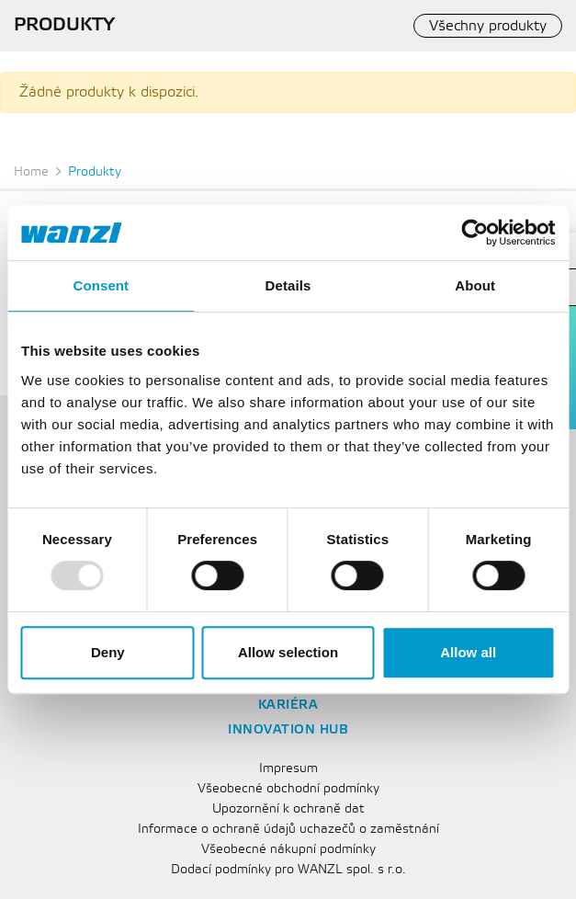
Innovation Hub (288, 730)
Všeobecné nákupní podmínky (288, 850)
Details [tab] (288, 285)
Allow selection (288, 652)
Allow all (468, 652)
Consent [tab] (101, 285)
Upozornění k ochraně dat (288, 809)
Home (31, 172)
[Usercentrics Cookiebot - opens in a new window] (474, 232)
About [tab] (475, 285)
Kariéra (288, 705)
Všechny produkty (488, 26)
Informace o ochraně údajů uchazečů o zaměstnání (288, 830)
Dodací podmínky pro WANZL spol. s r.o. (288, 870)
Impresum (288, 769)
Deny (108, 652)
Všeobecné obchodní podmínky (288, 789)
